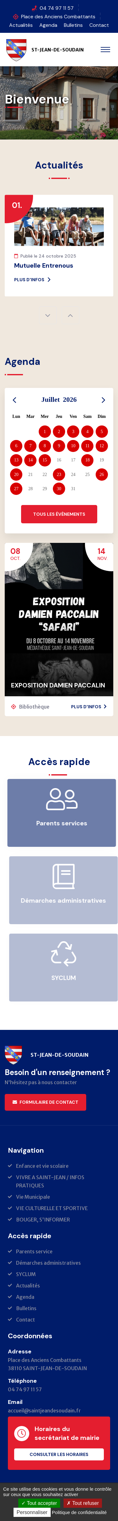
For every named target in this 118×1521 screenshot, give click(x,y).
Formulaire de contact (45, 1102)
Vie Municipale (33, 1197)
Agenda (48, 25)
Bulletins (73, 25)
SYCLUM (26, 1274)
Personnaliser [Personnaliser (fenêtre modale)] (32, 1512)
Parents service (34, 1251)
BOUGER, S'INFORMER (43, 1219)
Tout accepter (39, 1503)
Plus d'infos (32, 279)
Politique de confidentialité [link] (79, 1512)
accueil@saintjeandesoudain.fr (44, 1410)
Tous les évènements (59, 514)
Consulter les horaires (59, 1454)
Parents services (64, 823)
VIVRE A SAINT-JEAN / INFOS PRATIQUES (50, 1181)
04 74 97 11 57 (57, 8)
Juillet (59, 399)
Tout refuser (83, 1503)
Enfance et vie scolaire (42, 1166)
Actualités (21, 25)
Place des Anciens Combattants (58, 16)
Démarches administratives (48, 1263)
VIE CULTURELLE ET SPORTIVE (52, 1208)
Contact (99, 25)
